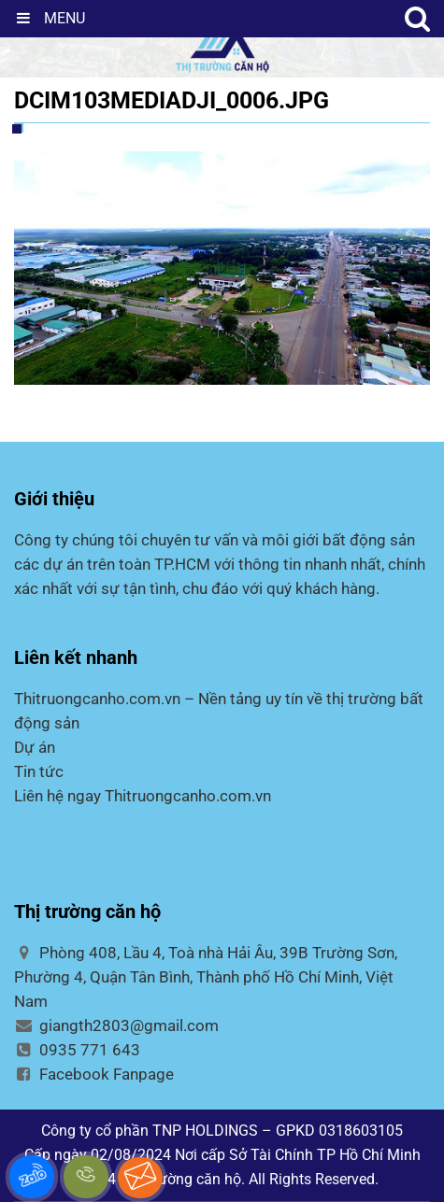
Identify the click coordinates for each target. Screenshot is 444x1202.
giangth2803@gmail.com (116, 1025)
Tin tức (39, 771)
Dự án (34, 747)
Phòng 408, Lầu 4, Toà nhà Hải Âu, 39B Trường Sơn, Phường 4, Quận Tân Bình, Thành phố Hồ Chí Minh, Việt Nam (205, 977)
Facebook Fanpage (94, 1074)
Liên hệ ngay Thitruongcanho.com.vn (142, 795)
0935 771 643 (77, 1049)
